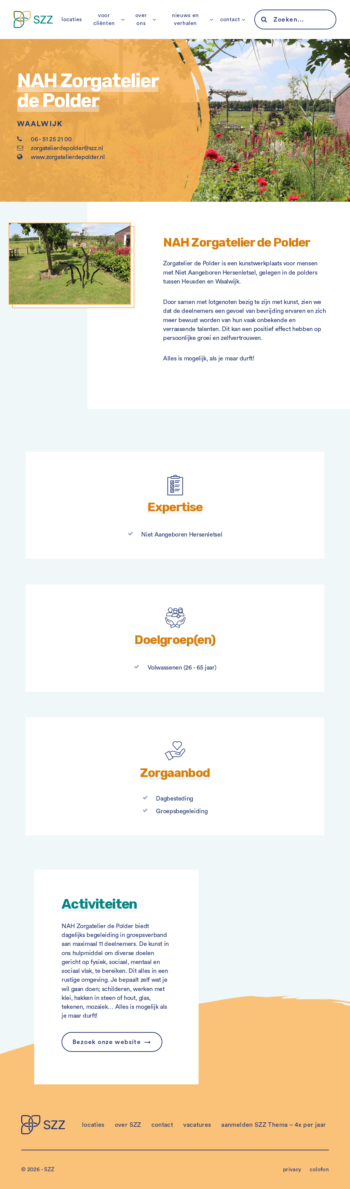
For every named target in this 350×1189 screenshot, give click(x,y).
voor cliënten (104, 19)
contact (230, 19)
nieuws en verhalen (185, 19)
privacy (292, 1169)
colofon (319, 1169)
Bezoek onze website (106, 1042)
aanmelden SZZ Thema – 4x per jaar (273, 1125)
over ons (141, 19)
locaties (72, 19)
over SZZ (128, 1125)
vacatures (197, 1125)
